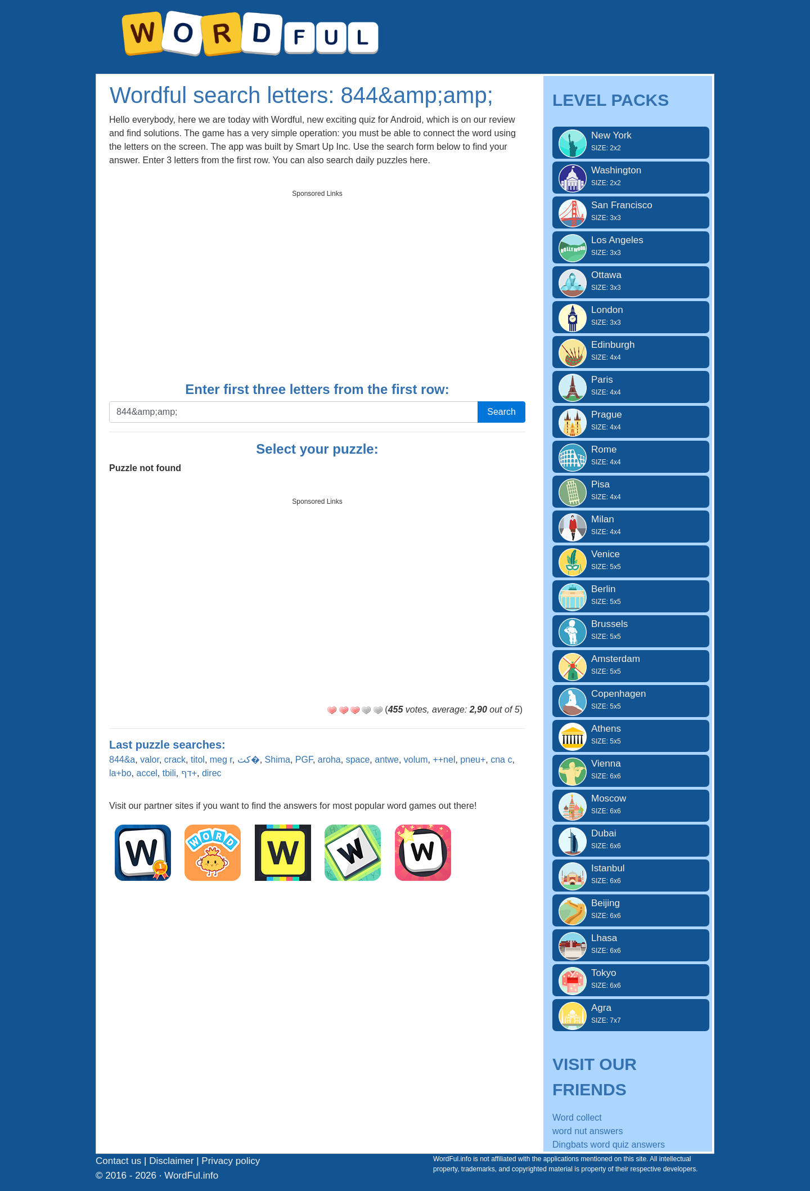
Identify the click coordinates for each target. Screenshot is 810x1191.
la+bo (120, 773)
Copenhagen (631, 699)
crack (175, 759)
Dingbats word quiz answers (608, 1144)
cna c (501, 759)
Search (501, 412)
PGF (304, 759)
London (631, 316)
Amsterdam (631, 665)
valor (149, 759)
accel (146, 773)
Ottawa (631, 281)
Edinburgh (631, 350)
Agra (631, 1014)
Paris (631, 385)
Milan (631, 525)
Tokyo (631, 979)
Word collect (577, 1117)
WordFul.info (191, 1175)
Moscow (631, 804)
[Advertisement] (317, 282)
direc (212, 773)
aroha (329, 759)
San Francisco (631, 211)
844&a (122, 759)
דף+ (189, 773)
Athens (631, 734)
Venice (631, 560)
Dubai (631, 839)
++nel (444, 759)
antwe (387, 759)
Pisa (631, 490)
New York (631, 141)
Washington (631, 176)
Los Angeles (631, 246)
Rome (631, 455)
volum (416, 759)
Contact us (118, 1161)
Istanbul (631, 874)
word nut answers (587, 1131)
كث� (248, 759)
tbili (169, 773)
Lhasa (631, 944)
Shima (277, 759)
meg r (221, 759)
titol (198, 759)
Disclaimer (171, 1161)
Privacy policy (230, 1161)
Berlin (631, 595)
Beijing (631, 909)
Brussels (631, 630)
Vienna (631, 769)
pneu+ (472, 759)
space (358, 759)
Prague (631, 420)
